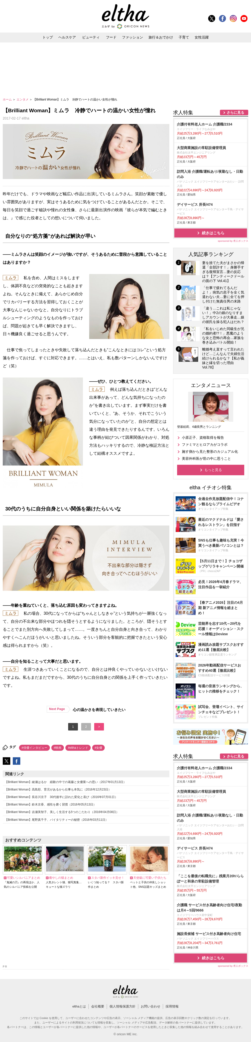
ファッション (132, 37)
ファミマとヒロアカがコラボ (204, 444)
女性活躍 (202, 37)
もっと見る (213, 470)
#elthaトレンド (78, 748)
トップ (47, 37)
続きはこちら (213, 233)
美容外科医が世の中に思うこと (206, 458)
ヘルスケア (67, 37)
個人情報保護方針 (122, 1006)
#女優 (98, 748)
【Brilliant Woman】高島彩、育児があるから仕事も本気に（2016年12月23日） (58, 789)
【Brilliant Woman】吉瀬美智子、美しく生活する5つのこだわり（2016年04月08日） (62, 812)
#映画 (58, 748)
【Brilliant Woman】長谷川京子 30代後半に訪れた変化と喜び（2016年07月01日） (61, 797)
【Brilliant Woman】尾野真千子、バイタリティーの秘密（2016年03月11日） (56, 820)
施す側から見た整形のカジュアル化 (210, 452)
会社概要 (97, 1006)
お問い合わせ (150, 1006)
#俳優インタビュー (34, 748)
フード (111, 37)
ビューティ (91, 37)
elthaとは (79, 1006)
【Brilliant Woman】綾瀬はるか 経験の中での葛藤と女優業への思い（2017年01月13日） (65, 782)
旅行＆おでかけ (161, 37)
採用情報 (172, 1006)
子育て (184, 37)
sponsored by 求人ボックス (233, 241)
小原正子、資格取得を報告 (203, 438)
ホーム (8, 99)
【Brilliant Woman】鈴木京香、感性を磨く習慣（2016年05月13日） (50, 804)
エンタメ (23, 99)
